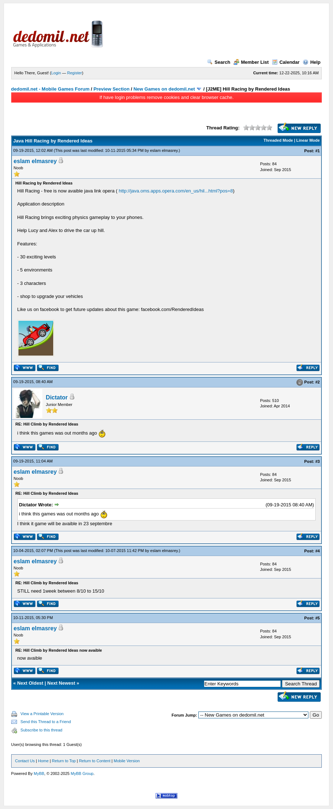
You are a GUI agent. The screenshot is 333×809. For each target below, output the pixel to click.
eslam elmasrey (163, 150)
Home (43, 761)
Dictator (57, 397)
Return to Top (64, 761)
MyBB (39, 773)
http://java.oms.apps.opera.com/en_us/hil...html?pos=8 (176, 191)
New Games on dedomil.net (164, 89)
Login (56, 73)
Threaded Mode (278, 140)
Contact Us (25, 761)
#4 (317, 551)
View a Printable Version (42, 713)
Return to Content (94, 761)
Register (74, 73)
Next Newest (61, 683)
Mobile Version (127, 761)
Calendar (286, 62)
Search (218, 62)
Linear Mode (308, 140)
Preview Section (111, 89)
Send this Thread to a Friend (46, 721)
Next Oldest (30, 683)
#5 (317, 618)
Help (311, 62)
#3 (317, 461)
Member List (251, 62)
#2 (317, 382)
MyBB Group (82, 773)
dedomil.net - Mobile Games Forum (50, 89)
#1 (317, 151)
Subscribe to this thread (42, 730)
